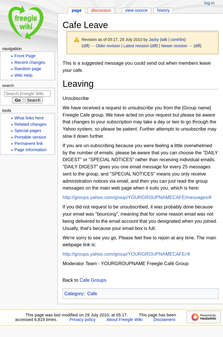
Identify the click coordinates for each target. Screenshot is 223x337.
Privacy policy (82, 319)
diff (85, 46)
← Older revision (105, 46)
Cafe (92, 293)
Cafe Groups (93, 280)
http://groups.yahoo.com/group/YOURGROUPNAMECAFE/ (124, 254)
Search (8, 85)
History (163, 10)
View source (136, 10)
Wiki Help (24, 75)
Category (73, 293)
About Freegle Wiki (124, 319)
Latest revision (136, 46)
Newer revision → (176, 46)
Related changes (31, 124)
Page (77, 10)
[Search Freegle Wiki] (27, 93)
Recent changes (30, 62)
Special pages (28, 130)
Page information (31, 149)
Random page (28, 68)
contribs (178, 39)
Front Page (25, 56)
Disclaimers (165, 319)
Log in (209, 3)
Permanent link (29, 143)
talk (164, 39)
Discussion (101, 10)
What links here (29, 118)
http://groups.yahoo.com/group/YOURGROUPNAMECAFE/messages (135, 197)
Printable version (30, 137)
